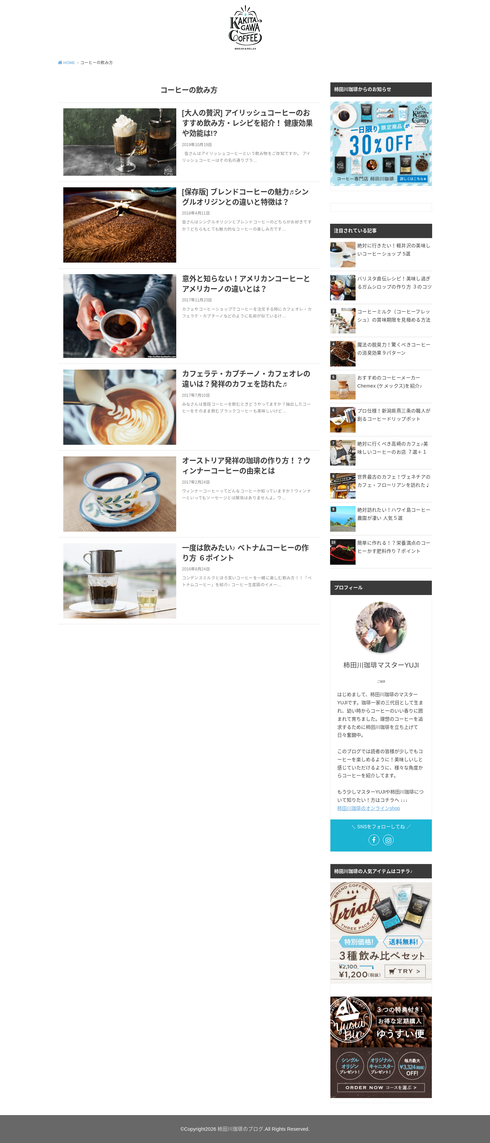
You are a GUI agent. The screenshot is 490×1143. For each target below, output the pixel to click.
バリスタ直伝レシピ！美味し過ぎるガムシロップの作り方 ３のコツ (394, 282)
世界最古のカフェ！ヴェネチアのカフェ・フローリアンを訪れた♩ (393, 481)
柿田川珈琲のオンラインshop (368, 808)
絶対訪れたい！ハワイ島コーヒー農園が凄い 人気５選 (393, 514)
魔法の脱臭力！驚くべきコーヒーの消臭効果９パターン (393, 349)
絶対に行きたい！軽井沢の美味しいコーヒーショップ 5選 (393, 249)
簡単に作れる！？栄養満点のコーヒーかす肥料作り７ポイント (393, 547)
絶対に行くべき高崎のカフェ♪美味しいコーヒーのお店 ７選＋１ (392, 448)
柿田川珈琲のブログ (240, 1129)
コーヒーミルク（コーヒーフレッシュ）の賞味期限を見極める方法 (393, 316)
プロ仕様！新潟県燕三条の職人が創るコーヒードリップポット (393, 415)
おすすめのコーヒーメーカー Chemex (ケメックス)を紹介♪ (389, 382)
